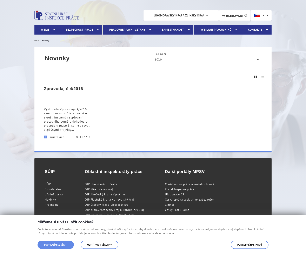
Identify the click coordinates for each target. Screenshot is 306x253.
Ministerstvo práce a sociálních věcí (189, 184)
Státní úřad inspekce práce (56, 15)
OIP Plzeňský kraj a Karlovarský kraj (109, 199)
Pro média (52, 205)
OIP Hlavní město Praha (101, 184)
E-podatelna (53, 189)
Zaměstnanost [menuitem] (173, 29)
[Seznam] (262, 77)
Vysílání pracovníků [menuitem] (216, 29)
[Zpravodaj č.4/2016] (67, 112)
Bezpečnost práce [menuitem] (79, 29)
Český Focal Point (177, 210)
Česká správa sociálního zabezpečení (190, 199)
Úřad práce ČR (174, 194)
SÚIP (48, 184)
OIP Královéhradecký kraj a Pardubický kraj (114, 210)
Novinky (50, 199)
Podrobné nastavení (249, 244)
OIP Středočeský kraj (99, 189)
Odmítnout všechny (99, 244)
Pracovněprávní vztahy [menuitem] (127, 29)
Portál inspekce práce (179, 189)
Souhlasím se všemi (55, 244)
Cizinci (169, 205)
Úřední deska (54, 194)
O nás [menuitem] (45, 29)
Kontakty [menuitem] (255, 29)
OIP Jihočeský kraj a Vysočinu (105, 194)
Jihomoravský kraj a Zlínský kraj (179, 15)
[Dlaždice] (255, 77)
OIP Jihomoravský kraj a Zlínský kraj (109, 215)
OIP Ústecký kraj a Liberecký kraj (107, 205)
